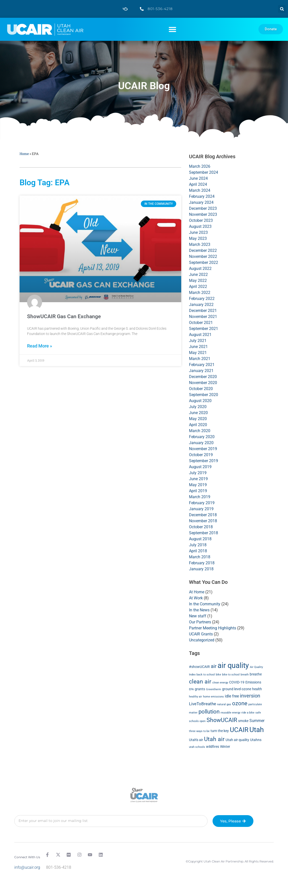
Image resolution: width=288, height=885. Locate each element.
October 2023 (201, 220)
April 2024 (198, 184)
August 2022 (200, 268)
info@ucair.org (27, 867)
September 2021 (203, 328)
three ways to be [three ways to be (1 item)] (199, 731)
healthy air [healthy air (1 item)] (195, 696)
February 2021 (202, 364)
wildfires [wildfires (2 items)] (212, 747)
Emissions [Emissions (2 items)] (253, 682)
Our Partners (200, 622)
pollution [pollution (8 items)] (209, 712)
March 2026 (199, 166)
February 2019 (202, 502)
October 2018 (201, 526)
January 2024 (201, 202)
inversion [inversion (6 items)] (250, 696)
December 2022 (203, 250)
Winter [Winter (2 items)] (225, 747)
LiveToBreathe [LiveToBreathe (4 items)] (202, 703)
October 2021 (201, 322)
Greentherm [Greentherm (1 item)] (213, 689)
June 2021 (198, 346)
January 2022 (201, 304)
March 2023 (199, 244)
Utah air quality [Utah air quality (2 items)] (237, 740)
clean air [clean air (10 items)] (200, 681)
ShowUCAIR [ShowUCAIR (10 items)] (222, 720)
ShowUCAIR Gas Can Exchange (64, 316)
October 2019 (201, 454)
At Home (196, 592)
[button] (282, 9)
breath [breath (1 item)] (245, 674)
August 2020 (200, 400)
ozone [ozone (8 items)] (239, 703)
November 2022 (203, 256)
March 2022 (199, 292)
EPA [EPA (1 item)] (191, 689)
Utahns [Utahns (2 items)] (255, 740)
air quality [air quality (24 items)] (233, 665)
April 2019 (198, 490)
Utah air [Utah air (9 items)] (214, 739)
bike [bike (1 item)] (218, 674)
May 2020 (198, 418)
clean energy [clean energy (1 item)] (220, 682)
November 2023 (203, 214)
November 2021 (203, 316)
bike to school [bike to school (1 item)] (231, 674)
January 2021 (201, 370)
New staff (197, 616)
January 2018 (201, 569)
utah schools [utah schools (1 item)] (197, 747)
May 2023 (198, 238)
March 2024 (199, 190)
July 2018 (198, 545)
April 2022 (198, 286)
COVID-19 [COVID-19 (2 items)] (236, 682)
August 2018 (200, 539)
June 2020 (198, 412)
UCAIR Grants (201, 634)
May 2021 (198, 352)
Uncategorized (201, 640)
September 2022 (203, 262)
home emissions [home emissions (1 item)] (213, 696)
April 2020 (198, 424)
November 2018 (203, 520)
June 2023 (198, 232)
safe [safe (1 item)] (258, 712)
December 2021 (203, 310)
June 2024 (198, 178)
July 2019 (198, 472)
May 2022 (198, 280)
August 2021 (200, 334)
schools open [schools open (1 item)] (197, 721)
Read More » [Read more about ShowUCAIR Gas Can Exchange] (39, 345)
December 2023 (203, 208)
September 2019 (203, 460)
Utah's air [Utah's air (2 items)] (196, 740)
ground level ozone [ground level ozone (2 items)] (236, 689)
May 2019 (198, 484)
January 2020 (201, 442)
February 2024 (202, 196)
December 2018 (203, 514)
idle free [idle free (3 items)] (232, 696)
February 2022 (202, 298)
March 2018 (199, 557)
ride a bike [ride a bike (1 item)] (247, 712)
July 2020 (198, 406)
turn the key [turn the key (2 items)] (220, 731)
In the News (199, 610)
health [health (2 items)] (257, 689)
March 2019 (199, 496)
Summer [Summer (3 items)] (256, 720)
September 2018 (203, 532)
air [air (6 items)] (214, 666)
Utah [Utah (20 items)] (256, 730)
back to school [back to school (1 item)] (206, 674)
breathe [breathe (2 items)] (256, 674)
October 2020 (201, 388)
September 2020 (203, 394)
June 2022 (198, 274)
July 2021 (198, 340)
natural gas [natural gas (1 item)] (224, 704)
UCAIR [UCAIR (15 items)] (239, 730)
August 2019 (200, 466)
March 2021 (199, 358)
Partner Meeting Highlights (212, 628)
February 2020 (202, 436)
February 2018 (202, 563)
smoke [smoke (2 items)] (243, 721)
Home (24, 153)
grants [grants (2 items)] (200, 689)
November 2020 (203, 382)
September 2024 (203, 172)
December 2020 (203, 376)
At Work (196, 598)
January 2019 (201, 508)
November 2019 (203, 448)
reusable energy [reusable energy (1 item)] (230, 712)
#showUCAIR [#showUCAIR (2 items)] (199, 667)
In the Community (204, 604)
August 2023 (200, 226)
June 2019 (198, 478)
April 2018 (198, 551)
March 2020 (199, 430)
